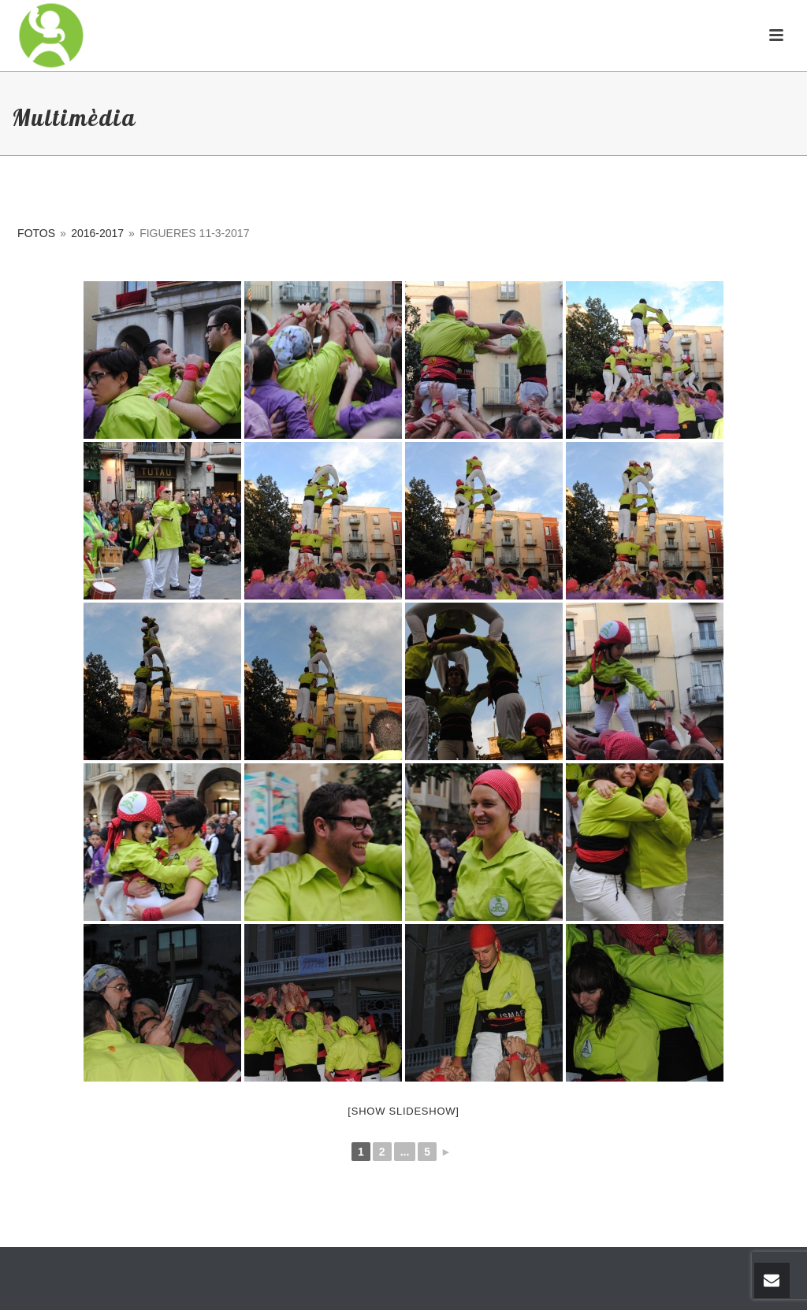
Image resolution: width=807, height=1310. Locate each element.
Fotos (36, 233)
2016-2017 (97, 233)
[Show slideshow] (403, 1111)
